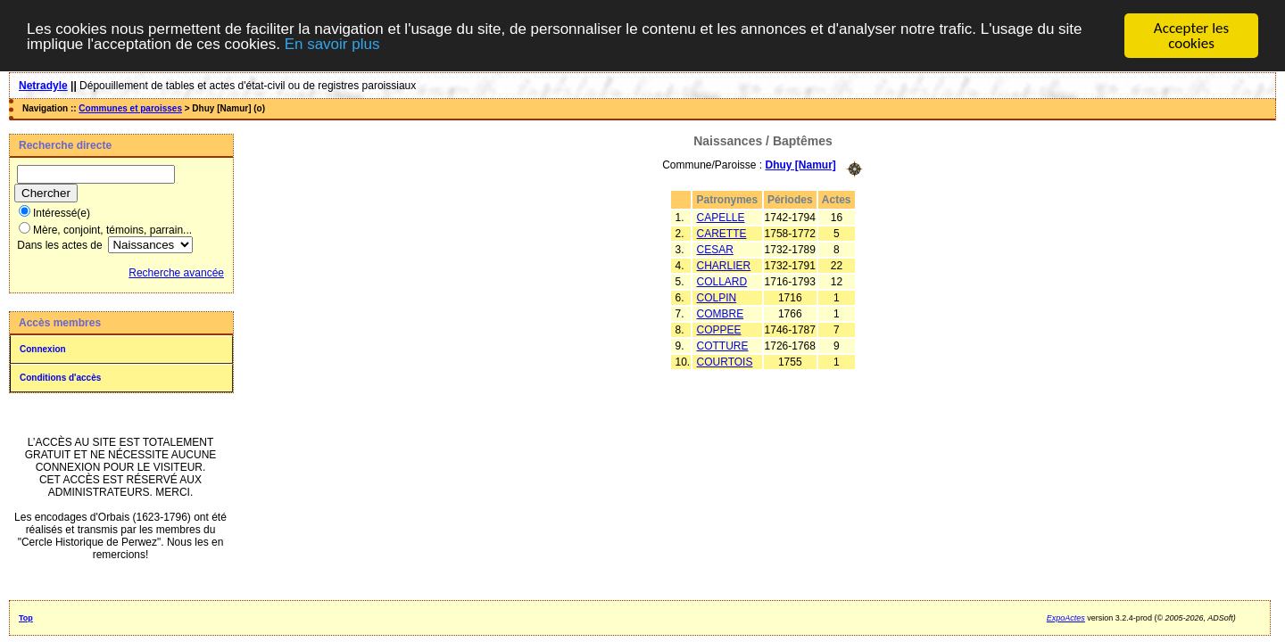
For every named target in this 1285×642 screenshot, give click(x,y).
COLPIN (717, 297)
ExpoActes (1066, 617)
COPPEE (719, 329)
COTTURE (723, 345)
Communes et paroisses (130, 108)
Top (26, 617)
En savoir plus (332, 43)
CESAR (715, 249)
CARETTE (722, 232)
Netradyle (43, 85)
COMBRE (720, 313)
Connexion (43, 349)
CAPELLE (721, 216)
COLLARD (722, 281)
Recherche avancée (176, 273)
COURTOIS (725, 361)
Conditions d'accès (60, 378)
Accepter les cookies (1191, 36)
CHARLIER (724, 265)
